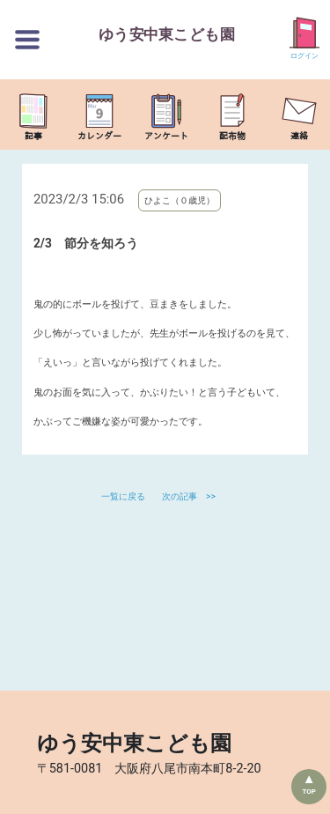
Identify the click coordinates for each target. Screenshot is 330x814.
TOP (309, 792)
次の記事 (179, 496)
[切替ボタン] (27, 39)
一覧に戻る (124, 496)
